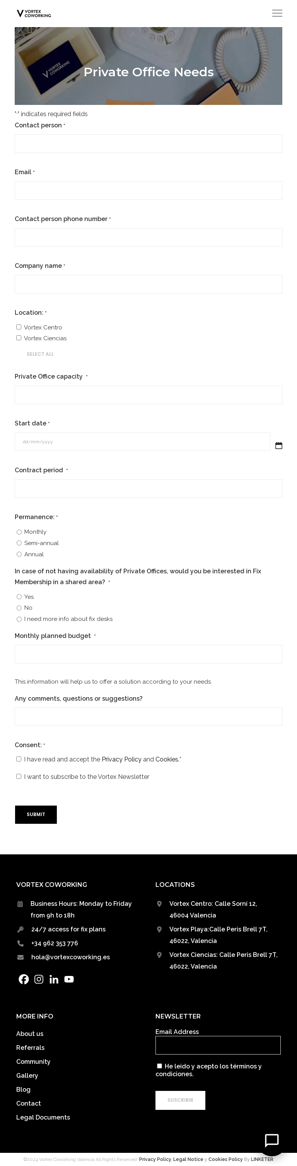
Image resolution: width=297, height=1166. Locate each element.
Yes (29, 596)
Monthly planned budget (55, 636)
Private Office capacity (51, 377)
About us (29, 1033)
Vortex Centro (43, 327)
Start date (32, 423)
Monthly (35, 531)
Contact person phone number (63, 219)
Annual (34, 554)
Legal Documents (43, 1117)
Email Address (177, 1032)
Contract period (41, 470)
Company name (40, 266)
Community (33, 1061)
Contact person (40, 125)
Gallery (27, 1075)
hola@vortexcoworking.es (70, 957)
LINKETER (262, 1159)
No (28, 607)
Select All (40, 354)
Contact (28, 1103)
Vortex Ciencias (45, 338)
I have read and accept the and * (102, 759)
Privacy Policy (122, 759)
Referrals (30, 1047)
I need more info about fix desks (68, 619)
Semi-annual (41, 543)
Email (24, 172)
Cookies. (167, 759)
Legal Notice (188, 1159)
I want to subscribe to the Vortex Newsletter (86, 776)
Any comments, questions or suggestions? (79, 698)
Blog (23, 1089)
